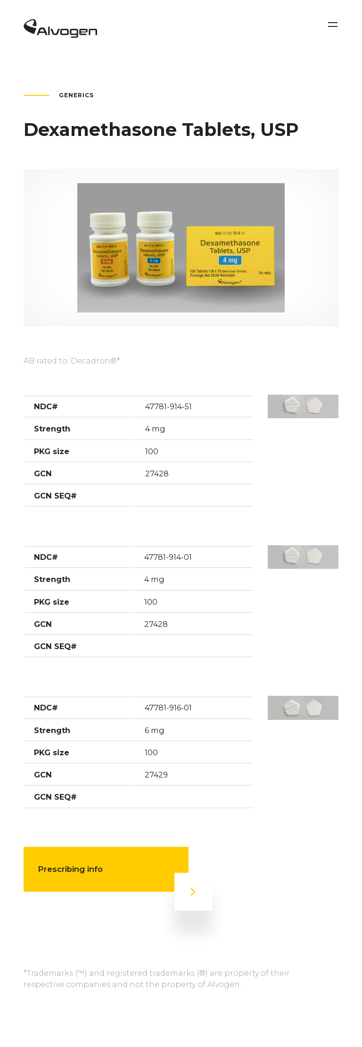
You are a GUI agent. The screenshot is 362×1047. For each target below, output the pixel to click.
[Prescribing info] (193, 892)
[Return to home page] (60, 35)
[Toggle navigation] (332, 24)
